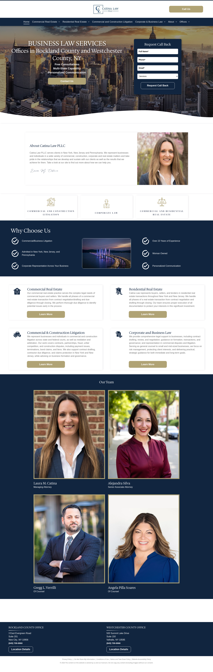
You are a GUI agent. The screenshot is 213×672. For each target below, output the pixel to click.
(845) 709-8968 (16, 656)
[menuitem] (26, 22)
